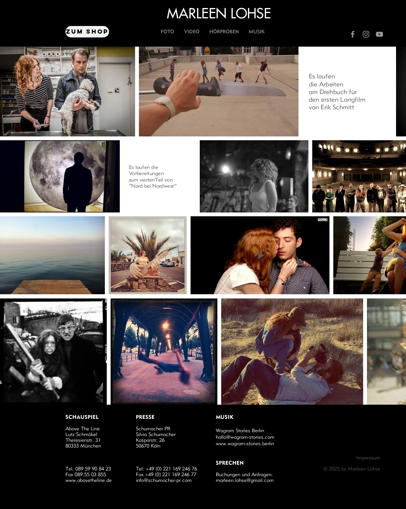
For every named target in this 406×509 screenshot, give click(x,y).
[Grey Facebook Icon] (352, 34)
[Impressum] (353, 458)
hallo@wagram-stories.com (245, 437)
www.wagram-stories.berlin (245, 443)
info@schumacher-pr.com (164, 480)
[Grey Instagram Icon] (366, 34)
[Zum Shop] (87, 31)
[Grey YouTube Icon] (379, 34)
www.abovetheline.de (88, 480)
